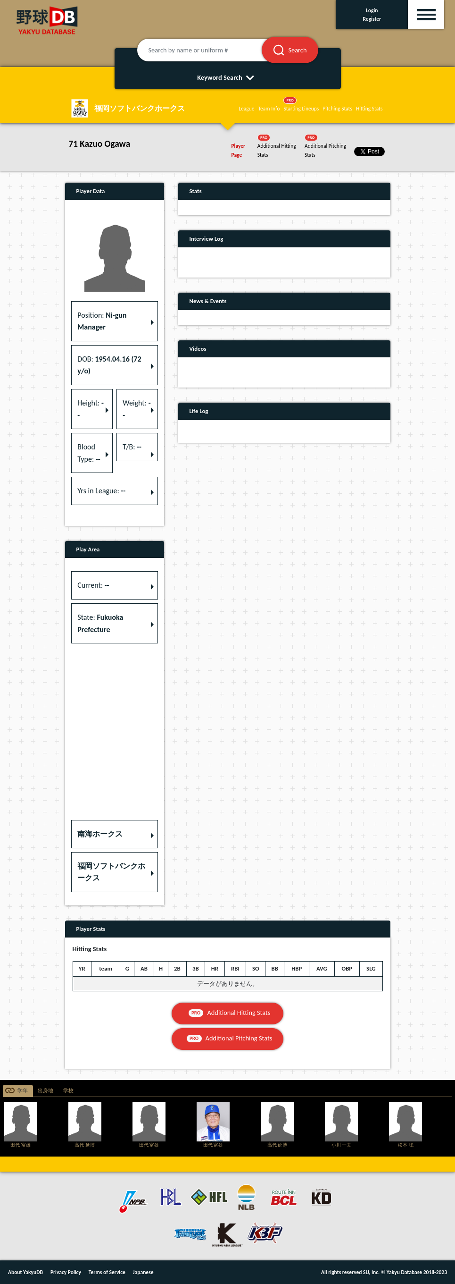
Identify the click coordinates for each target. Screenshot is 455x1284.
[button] (114, 834)
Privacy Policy (65, 1272)
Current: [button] (93, 585)
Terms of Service (107, 1272)
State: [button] (100, 623)
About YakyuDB (25, 1272)
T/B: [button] (132, 446)
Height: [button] (90, 409)
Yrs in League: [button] (101, 490)
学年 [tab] (22, 1091)
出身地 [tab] (45, 1091)
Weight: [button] (136, 409)
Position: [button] (101, 321)
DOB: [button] (109, 365)
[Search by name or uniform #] (211, 50)
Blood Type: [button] (88, 453)
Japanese (143, 1272)
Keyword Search (227, 77)
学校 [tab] (68, 1091)
